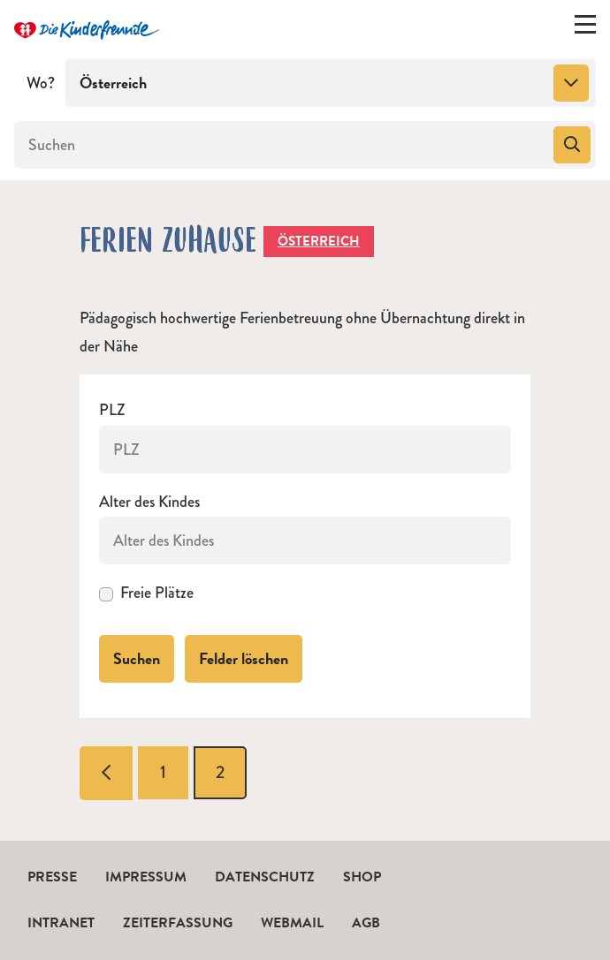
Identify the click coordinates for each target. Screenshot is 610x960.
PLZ (112, 410)
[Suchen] (282, 145)
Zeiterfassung (178, 923)
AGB (366, 923)
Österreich (319, 241)
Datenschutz (265, 877)
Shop (362, 877)
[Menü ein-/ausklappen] (585, 28)
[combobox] (330, 83)
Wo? (41, 83)
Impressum (146, 877)
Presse (52, 877)
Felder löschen (243, 658)
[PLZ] (305, 449)
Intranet (61, 923)
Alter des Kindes (149, 502)
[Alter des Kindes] (305, 540)
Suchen (136, 658)
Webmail (292, 923)
